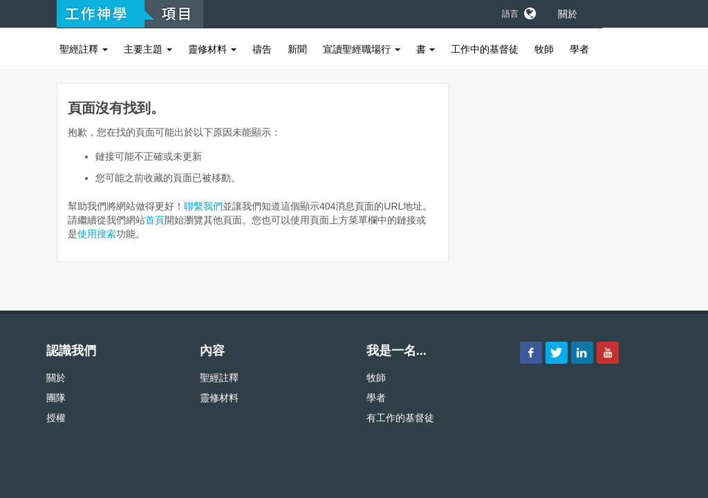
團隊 (56, 397)
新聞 (297, 49)
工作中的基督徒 (485, 49)
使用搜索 (96, 233)
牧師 (544, 49)
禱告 (262, 49)
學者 (579, 49)
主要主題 (148, 49)
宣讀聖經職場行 (361, 49)
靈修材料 (212, 49)
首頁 (155, 219)
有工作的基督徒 (400, 417)
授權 (56, 417)
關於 (567, 13)
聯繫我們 (203, 206)
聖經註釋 (83, 49)
